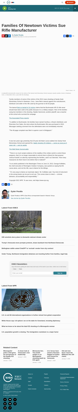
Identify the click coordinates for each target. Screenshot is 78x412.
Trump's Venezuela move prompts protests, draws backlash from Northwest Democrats (33, 243)
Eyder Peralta (18, 35)
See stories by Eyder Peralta (20, 198)
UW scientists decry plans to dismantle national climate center (24, 237)
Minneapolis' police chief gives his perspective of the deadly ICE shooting (9, 354)
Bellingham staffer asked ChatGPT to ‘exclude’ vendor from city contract (27, 248)
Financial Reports (64, 374)
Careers (46, 385)
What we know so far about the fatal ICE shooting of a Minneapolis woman (28, 326)
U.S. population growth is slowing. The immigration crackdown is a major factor (30, 332)
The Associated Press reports (19, 118)
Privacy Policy (63, 385)
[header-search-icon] (62, 2)
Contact (30, 377)
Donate (71, 2)
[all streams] (75, 8)
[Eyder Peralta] (5, 194)
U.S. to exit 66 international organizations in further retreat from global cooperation (31, 315)
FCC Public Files (64, 389)
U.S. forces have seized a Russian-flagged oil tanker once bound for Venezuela (53, 354)
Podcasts (46, 377)
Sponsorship (47, 389)
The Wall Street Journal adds (18, 149)
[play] (4, 8)
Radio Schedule (32, 389)
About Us (30, 374)
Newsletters (47, 381)
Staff (29, 381)
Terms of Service (64, 382)
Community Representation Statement (67, 378)
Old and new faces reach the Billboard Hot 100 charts (68, 353)
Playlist (46, 374)
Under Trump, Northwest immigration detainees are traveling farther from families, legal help (34, 254)
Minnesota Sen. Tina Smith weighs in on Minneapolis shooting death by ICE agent (39, 355)
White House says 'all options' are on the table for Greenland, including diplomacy (31, 321)
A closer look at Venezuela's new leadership (24, 352)
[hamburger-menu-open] (4, 2)
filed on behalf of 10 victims (26, 107)
